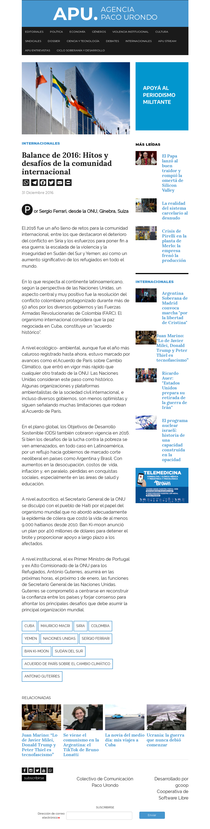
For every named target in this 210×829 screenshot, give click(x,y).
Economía (77, 31)
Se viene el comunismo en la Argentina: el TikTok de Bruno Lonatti (81, 744)
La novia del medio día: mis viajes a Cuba (124, 740)
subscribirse (34, 778)
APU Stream (167, 41)
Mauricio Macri (55, 626)
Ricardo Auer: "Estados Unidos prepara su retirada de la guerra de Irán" (174, 390)
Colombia (100, 626)
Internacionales (139, 41)
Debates (112, 41)
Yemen (30, 638)
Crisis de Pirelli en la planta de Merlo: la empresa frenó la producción (174, 245)
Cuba (29, 626)
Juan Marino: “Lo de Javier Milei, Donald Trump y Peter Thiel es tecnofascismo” (172, 348)
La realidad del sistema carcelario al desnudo (175, 210)
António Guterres (42, 676)
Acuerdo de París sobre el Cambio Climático (67, 664)
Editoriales (34, 31)
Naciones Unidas (59, 638)
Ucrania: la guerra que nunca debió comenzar (165, 740)
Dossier (54, 41)
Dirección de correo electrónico (51, 815)
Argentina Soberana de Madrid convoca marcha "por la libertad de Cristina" (175, 307)
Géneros (99, 31)
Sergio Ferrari (96, 638)
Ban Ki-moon (36, 651)
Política (56, 31)
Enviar (152, 815)
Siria (80, 626)
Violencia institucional (130, 31)
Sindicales (33, 41)
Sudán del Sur (69, 651)
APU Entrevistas (37, 50)
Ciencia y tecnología (83, 41)
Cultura (161, 31)
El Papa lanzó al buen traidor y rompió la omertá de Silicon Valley (172, 173)
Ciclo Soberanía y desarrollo (81, 50)
